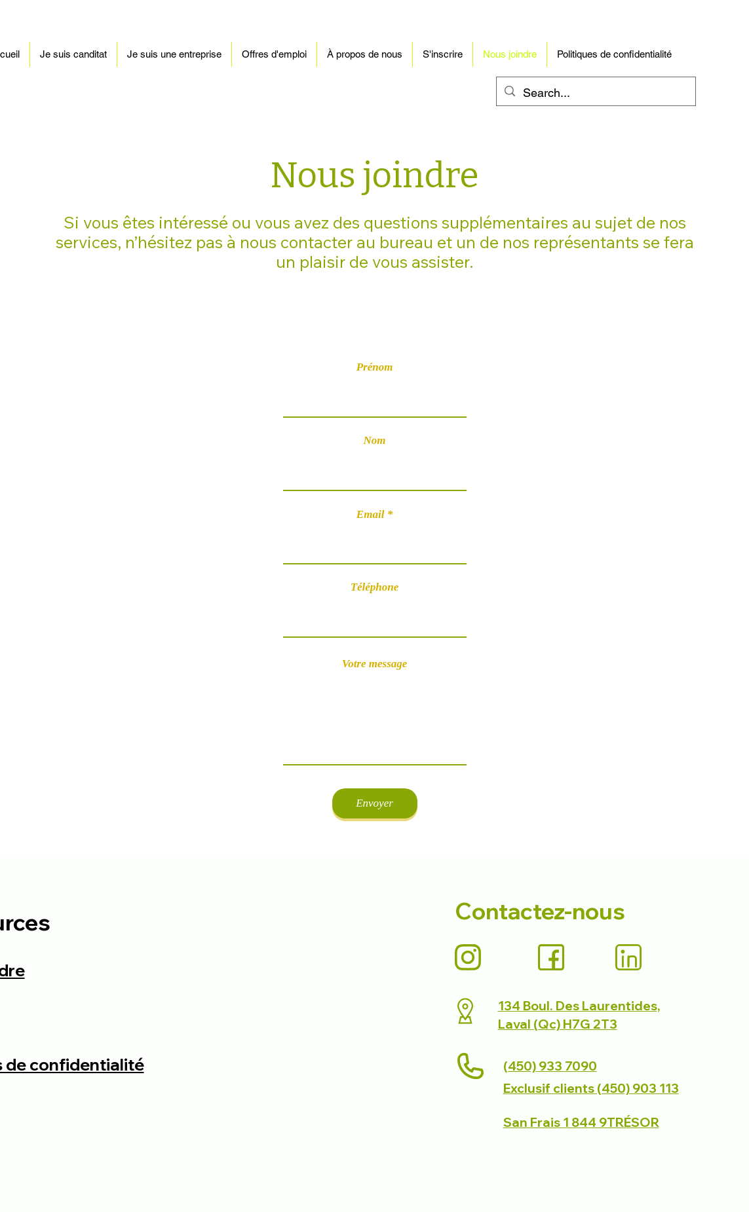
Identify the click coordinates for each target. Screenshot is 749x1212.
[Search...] (595, 93)
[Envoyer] (374, 803)
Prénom (374, 367)
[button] (73, 54)
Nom (375, 440)
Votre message (375, 663)
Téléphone (375, 587)
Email (370, 514)
